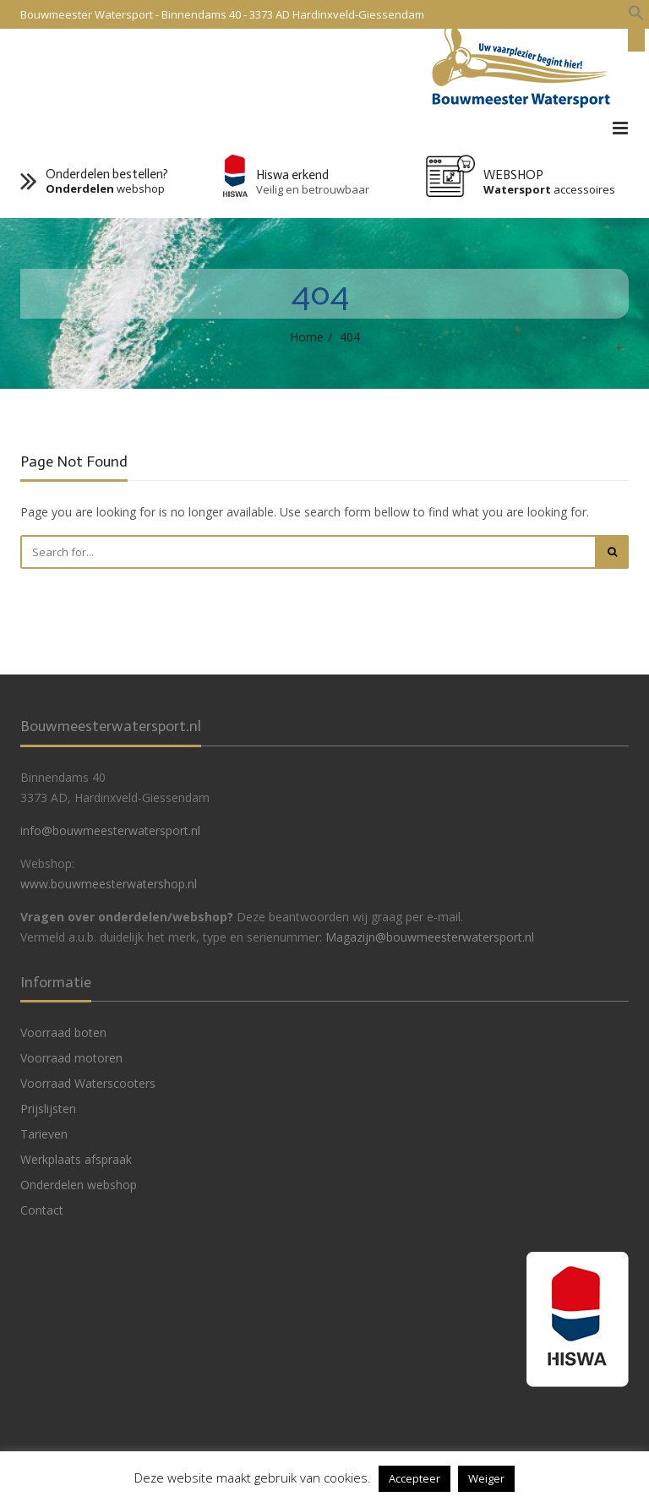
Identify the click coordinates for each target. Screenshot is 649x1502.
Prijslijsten (48, 1109)
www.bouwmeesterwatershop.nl (108, 884)
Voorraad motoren (71, 1058)
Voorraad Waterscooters (87, 1083)
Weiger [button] (486, 1478)
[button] (636, 13)
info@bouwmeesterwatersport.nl (110, 830)
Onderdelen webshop (78, 1185)
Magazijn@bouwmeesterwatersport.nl (429, 937)
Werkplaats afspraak (76, 1159)
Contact (41, 1210)
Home (307, 337)
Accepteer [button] (414, 1478)
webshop (105, 188)
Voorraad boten (63, 1032)
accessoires (549, 189)
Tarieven (44, 1134)
